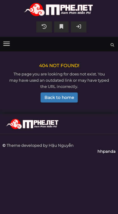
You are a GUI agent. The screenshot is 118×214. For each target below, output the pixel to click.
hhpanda (59, 9)
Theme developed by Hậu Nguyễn (40, 145)
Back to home (59, 97)
